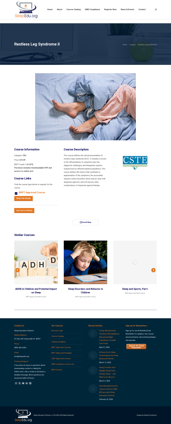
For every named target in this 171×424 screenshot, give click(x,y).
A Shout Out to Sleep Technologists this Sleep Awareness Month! (108, 355)
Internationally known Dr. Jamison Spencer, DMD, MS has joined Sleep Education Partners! (108, 391)
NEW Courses (56, 370)
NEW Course (42, 297)
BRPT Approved (31, 297)
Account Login (57, 331)
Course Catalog (57, 336)
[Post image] (92, 333)
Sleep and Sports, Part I (135, 288)
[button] (17, 270)
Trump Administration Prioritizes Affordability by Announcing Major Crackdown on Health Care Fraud (109, 337)
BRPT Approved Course (32, 192)
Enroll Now (85, 222)
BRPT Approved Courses (61, 347)
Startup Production (150, 415)
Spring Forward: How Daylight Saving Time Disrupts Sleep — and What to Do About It (107, 372)
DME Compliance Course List (62, 364)
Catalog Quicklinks (58, 342)
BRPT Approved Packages (61, 353)
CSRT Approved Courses (61, 358)
